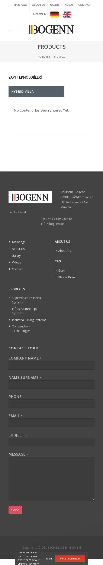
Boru (61, 270)
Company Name (25, 358)
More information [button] (70, 558)
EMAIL (16, 415)
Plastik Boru (66, 277)
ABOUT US (38, 5)
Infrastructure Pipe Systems (25, 311)
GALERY (54, 5)
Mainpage (44, 56)
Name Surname (25, 377)
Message (18, 454)
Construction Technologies (21, 328)
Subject (18, 435)
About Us (18, 249)
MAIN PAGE (20, 5)
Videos (16, 262)
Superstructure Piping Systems (26, 300)
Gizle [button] (49, 558)
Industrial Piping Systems (29, 320)
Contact (17, 269)
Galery (16, 255)
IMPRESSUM (39, 14)
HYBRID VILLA (22, 91)
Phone (15, 396)
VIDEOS (68, 5)
